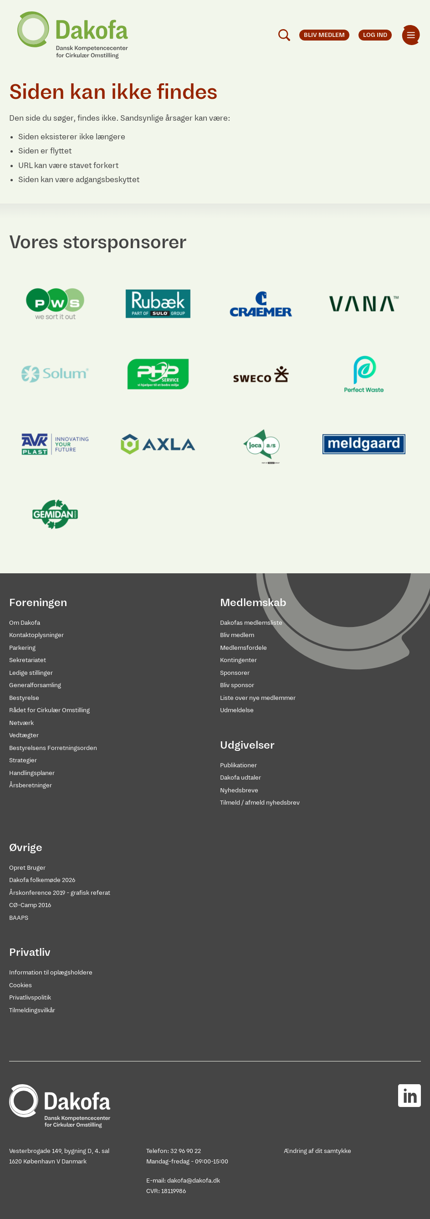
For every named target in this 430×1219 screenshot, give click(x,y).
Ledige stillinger (31, 673)
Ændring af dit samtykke (317, 1151)
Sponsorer (235, 673)
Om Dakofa (24, 623)
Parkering (22, 648)
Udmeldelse (237, 710)
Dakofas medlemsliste (251, 623)
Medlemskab (253, 602)
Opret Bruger (27, 868)
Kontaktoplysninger (36, 635)
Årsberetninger (30, 785)
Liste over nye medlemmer (258, 698)
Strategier (23, 760)
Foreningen (38, 602)
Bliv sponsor (237, 685)
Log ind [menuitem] (375, 35)
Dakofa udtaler (240, 777)
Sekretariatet (27, 660)
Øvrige (25, 847)
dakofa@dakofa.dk (193, 1180)
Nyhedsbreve (239, 790)
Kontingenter (238, 660)
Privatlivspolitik (30, 997)
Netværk (21, 723)
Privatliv (30, 952)
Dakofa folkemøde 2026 (42, 880)
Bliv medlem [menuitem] (324, 35)
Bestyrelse (24, 698)
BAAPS (18, 918)
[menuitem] (411, 35)
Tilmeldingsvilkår (32, 1010)
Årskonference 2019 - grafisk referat (59, 893)
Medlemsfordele (243, 648)
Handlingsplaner (32, 773)
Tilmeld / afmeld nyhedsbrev (260, 802)
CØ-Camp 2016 (30, 905)
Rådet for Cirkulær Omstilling (49, 710)
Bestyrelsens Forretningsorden (53, 748)
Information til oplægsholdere (50, 972)
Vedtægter (24, 735)
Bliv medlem (237, 635)
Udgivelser (247, 745)
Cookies (20, 985)
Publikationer (238, 765)
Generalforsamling (35, 685)
